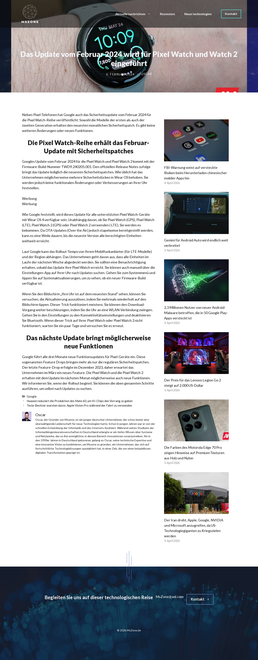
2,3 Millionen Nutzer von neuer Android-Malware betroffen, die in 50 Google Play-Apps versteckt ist (196, 312)
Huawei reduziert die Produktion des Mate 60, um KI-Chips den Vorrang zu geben (80, 401)
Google (32, 396)
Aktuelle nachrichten (135, 14)
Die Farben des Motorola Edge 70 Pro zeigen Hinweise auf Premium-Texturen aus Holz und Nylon (194, 452)
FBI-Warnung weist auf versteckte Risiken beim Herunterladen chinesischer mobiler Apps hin (195, 172)
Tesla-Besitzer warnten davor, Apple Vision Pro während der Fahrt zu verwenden (79, 405)
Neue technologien (198, 14)
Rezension (167, 14)
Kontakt (231, 14)
